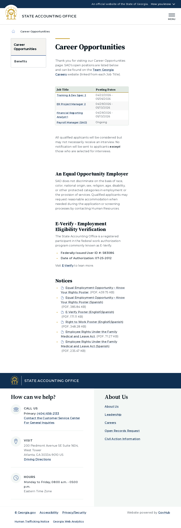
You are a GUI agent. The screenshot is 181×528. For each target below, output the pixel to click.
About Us (112, 406)
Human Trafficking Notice (32, 521)
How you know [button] (161, 4)
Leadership (113, 414)
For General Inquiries (39, 422)
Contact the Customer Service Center (52, 418)
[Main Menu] (172, 16)
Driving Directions (37, 459)
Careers (110, 422)
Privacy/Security (74, 512)
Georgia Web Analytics (68, 521)
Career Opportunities (25, 47)
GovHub (164, 512)
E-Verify (68, 265)
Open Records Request (122, 431)
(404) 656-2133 (48, 413)
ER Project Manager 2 (71, 104)
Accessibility (49, 512)
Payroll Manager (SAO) (72, 122)
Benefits (20, 61)
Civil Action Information (122, 439)
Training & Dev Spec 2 (71, 95)
